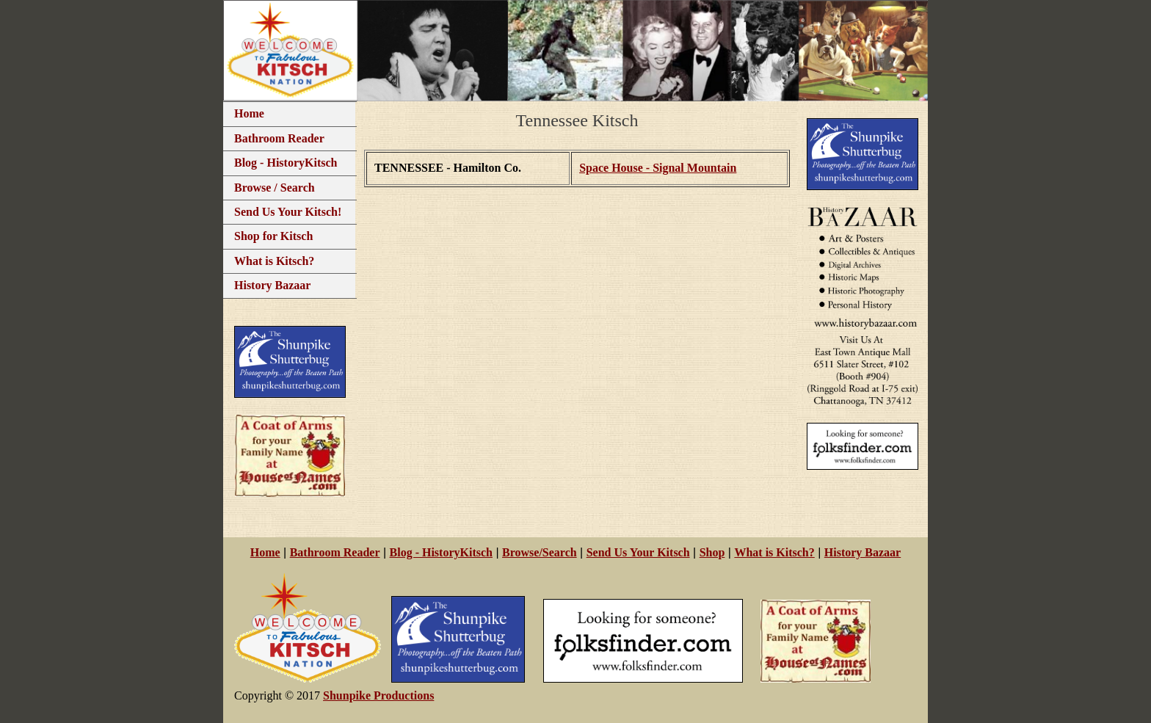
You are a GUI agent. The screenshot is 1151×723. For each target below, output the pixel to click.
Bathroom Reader (279, 138)
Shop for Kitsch (273, 236)
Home (249, 113)
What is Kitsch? (274, 261)
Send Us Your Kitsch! (287, 212)
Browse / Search (274, 187)
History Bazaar (272, 285)
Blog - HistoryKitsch (285, 162)
